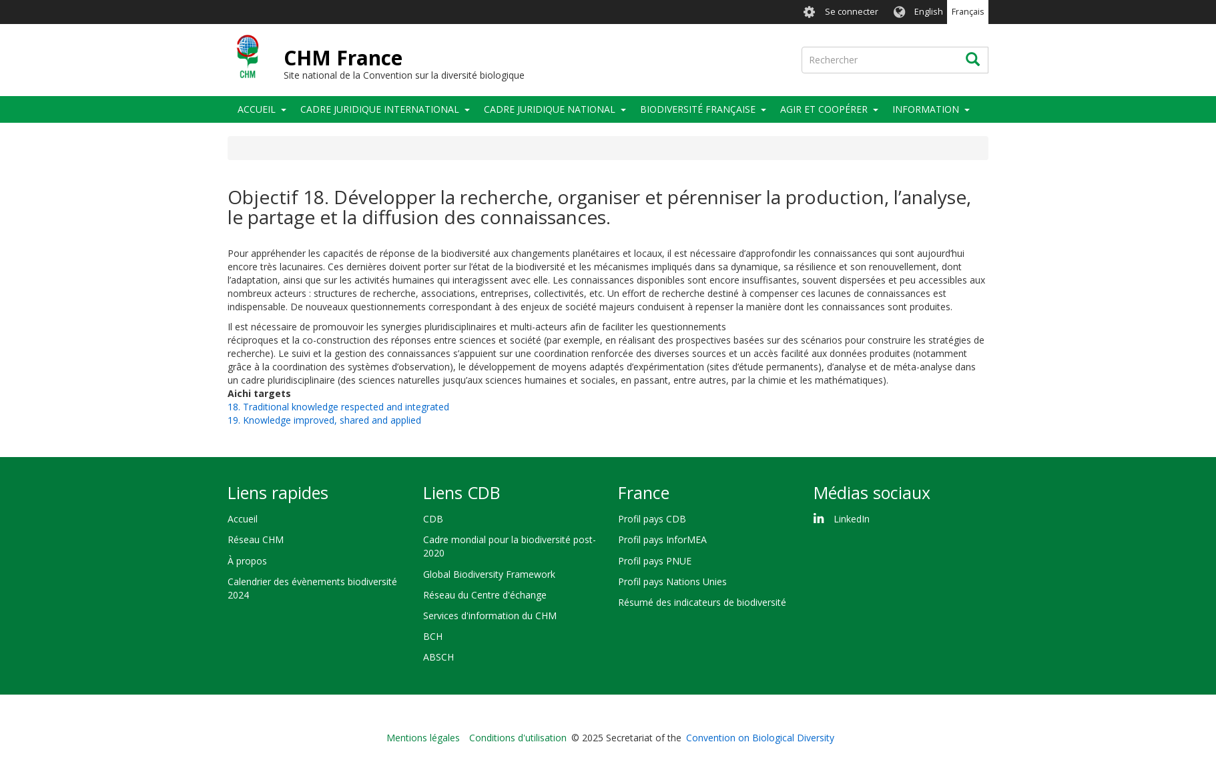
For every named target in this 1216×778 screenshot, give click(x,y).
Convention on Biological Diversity (760, 737)
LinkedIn (852, 518)
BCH (432, 636)
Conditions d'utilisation (518, 737)
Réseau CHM (256, 539)
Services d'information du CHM (490, 615)
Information (925, 109)
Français (968, 11)
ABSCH (438, 657)
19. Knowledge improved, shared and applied (324, 420)
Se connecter (851, 11)
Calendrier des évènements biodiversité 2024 (312, 588)
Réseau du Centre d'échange (485, 595)
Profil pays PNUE (654, 560)
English (928, 11)
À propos (247, 560)
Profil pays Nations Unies (672, 581)
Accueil (257, 109)
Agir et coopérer (824, 109)
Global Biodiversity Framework (489, 574)
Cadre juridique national (549, 109)
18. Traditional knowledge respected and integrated (338, 406)
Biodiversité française (697, 109)
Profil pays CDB (652, 518)
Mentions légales (423, 737)
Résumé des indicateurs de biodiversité (702, 602)
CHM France (343, 57)
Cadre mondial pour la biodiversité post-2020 (509, 546)
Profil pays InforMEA (662, 539)
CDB (433, 518)
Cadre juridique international (379, 109)
